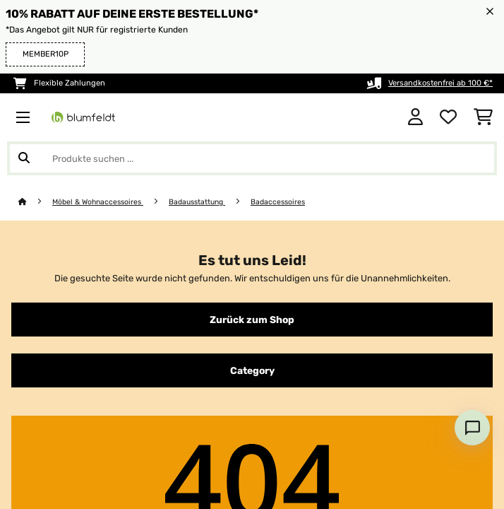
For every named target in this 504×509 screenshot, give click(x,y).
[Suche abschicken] (24, 158)
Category (252, 370)
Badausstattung (197, 201)
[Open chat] (472, 427)
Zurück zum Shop (252, 319)
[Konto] (415, 117)
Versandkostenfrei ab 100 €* (440, 83)
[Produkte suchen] (252, 158)
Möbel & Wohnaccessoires (97, 201)
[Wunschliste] (448, 117)
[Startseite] (35, 201)
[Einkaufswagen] (483, 117)
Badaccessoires (278, 201)
